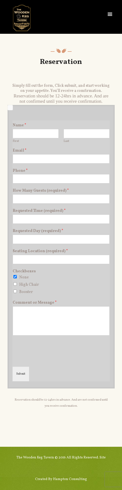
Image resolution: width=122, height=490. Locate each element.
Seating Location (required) (40, 251)
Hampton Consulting (70, 479)
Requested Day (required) (38, 231)
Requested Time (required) (39, 211)
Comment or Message (35, 302)
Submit (20, 374)
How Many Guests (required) (41, 190)
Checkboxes (24, 271)
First (16, 141)
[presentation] (49, 352)
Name (19, 125)
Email (20, 150)
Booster (26, 292)
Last (66, 141)
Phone (20, 170)
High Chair (29, 284)
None (24, 277)
